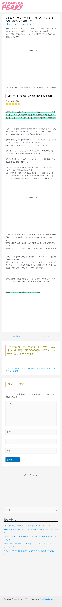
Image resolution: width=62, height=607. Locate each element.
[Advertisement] (31, 65)
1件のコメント (10, 24)
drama (20, 24)
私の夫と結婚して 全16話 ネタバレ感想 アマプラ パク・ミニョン (28, 526)
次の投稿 (47, 336)
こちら (9, 90)
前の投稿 (15, 336)
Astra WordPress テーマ (49, 599)
